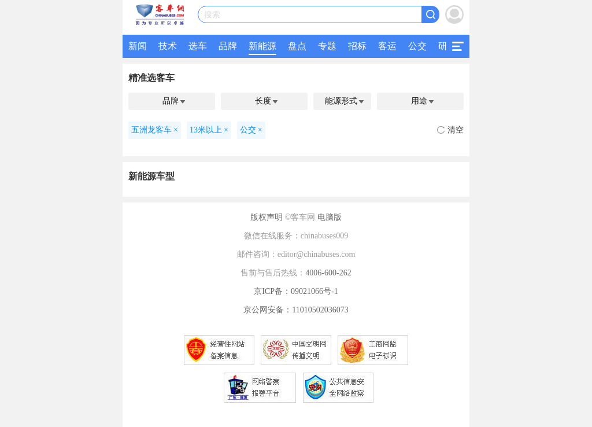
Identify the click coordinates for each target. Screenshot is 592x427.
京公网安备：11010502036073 (295, 309)
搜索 (212, 14)
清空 (450, 130)
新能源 (262, 46)
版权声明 (266, 217)
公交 (417, 46)
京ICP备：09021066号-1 (296, 291)
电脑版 (329, 217)
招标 (357, 46)
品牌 (228, 46)
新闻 (137, 46)
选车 (197, 46)
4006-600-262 (328, 272)
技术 (167, 46)
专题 (327, 46)
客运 (387, 46)
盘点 (297, 46)
